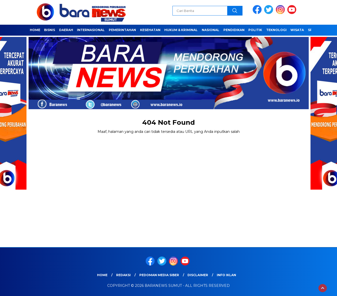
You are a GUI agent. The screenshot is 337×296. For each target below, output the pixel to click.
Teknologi (276, 30)
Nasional (210, 30)
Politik (255, 30)
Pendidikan (234, 30)
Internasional (91, 30)
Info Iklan (226, 275)
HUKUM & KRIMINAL (181, 30)
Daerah (66, 30)
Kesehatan (150, 30)
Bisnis (49, 30)
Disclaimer (197, 275)
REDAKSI (123, 275)
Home (35, 30)
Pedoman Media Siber (159, 275)
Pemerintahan (122, 30)
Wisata (297, 30)
